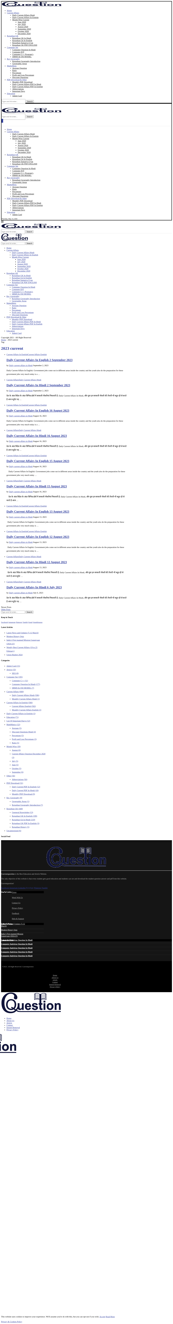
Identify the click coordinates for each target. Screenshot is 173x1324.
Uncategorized (13, 831)
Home (9, 10)
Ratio (14, 70)
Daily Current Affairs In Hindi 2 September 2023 (38, 385)
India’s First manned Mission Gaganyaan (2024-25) (12, 935)
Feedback (15, 913)
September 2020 (24, 29)
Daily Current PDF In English (26, 787)
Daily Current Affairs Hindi (23, 15)
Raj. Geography (13, 59)
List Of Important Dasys (18, 721)
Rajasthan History (20, 827)
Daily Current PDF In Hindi (25, 790)
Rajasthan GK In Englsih (24, 816)
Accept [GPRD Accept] (102, 1317)
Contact (55, 982)
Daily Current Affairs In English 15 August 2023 (37, 461)
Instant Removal (55, 984)
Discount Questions (20, 77)
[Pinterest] (19, 622)
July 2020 (22, 24)
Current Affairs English (24, 706)
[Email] (30, 622)
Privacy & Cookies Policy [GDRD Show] (11, 1322)
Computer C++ (20, 681)
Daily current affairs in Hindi (21, 365)
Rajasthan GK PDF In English (25, 823)
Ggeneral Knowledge (22, 812)
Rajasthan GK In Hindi (21, 38)
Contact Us (16, 903)
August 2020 (23, 27)
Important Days (18, 91)
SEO (15, 673)
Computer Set (12, 47)
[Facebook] (4, 622)
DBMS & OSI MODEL (22, 57)
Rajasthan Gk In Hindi (23, 820)
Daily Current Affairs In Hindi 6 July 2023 (34, 587)
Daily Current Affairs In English (25, 17)
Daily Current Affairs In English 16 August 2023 (37, 410)
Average (16, 728)
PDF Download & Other (17, 80)
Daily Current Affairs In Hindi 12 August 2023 (36, 562)
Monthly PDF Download (22, 82)
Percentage (16, 73)
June (15, 765)
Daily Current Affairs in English (20, 713)
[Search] (13, 101)
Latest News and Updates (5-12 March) (22, 633)
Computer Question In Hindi (24, 50)
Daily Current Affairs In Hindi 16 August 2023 (36, 435)
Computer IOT (18, 52)
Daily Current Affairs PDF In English (27, 87)
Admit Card (17, 96)
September (17, 772)
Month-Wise (13, 746)
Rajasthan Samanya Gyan (22, 43)
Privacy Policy (17, 908)
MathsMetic (12, 66)
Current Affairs (13, 13)
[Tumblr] (25, 622)
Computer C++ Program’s (22, 54)
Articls (11, 670)
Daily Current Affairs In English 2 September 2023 (39, 360)
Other (10, 776)
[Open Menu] (2, 121)
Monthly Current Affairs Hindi (26, 699)
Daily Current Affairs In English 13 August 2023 (37, 511)
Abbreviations (18, 89)
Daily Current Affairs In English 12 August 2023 (37, 536)
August (16, 750)
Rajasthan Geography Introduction (26, 61)
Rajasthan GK (12, 36)
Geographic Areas (19, 63)
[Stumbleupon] (37, 622)
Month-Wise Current (20, 20)
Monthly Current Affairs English (26, 710)
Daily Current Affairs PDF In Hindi (26, 84)
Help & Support (18, 919)
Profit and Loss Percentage (23, 75)
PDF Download (14, 783)
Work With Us (17, 898)
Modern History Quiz (15, 636)
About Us (55, 978)
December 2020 (24, 34)
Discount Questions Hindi (24, 732)
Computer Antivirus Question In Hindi (16, 940)
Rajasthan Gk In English (22, 40)
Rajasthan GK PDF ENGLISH (24, 45)
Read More (110, 1317)
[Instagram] (11, 622)
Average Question (19, 68)
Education (11, 93)
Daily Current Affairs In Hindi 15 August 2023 (36, 486)
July (15, 761)
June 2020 (22, 22)
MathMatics (13, 724)
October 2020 (23, 31)
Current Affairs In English (19, 703)
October (16, 768)
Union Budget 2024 (14, 655)
